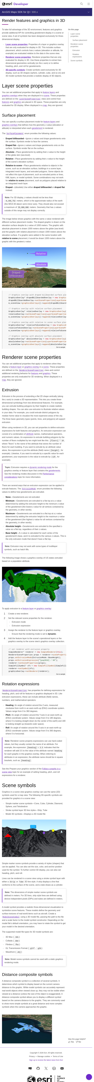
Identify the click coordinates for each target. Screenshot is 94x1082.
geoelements (54, 471)
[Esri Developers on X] (46, 1068)
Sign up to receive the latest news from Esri (46, 1060)
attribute (29, 434)
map (45, 105)
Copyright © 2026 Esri (38, 1053)
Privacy (32, 1056)
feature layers (49, 92)
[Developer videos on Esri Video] (54, 1068)
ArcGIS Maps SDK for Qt (16, 12)
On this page (73, 29)
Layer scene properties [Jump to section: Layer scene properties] (75, 35)
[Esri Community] (30, 1068)
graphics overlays (10, 96)
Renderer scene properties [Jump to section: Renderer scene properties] (77, 45)
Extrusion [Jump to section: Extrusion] (76, 50)
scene (46, 96)
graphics (17, 102)
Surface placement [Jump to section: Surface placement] (80, 40)
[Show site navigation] (88, 4)
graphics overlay (31, 367)
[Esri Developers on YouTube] (62, 1068)
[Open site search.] (81, 4)
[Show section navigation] (88, 12)
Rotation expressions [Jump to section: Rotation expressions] (77, 55)
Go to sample (60, 347)
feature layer (16, 367)
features (5, 102)
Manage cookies (43, 1056)
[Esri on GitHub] (38, 1068)
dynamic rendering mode (41, 467)
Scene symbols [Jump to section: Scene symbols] (76, 61)
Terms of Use (58, 1056)
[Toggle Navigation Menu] (89, 1077)
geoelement (37, 128)
